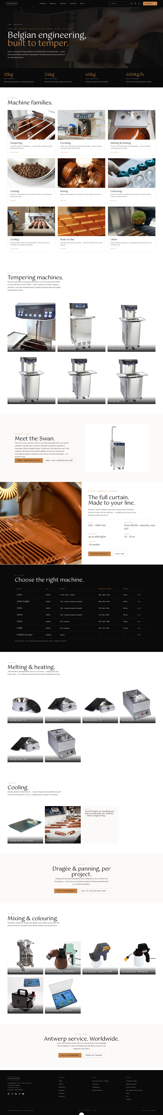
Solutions (63, 3)
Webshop (53, 3)
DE (89, 1110)
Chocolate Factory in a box (134, 1090)
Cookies (153, 1110)
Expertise (73, 3)
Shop (60, 1081)
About (82, 3)
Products (43, 3)
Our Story (95, 1084)
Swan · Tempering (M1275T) (28, 461)
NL (80, 1110)
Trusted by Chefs (131, 1081)
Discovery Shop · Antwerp (100, 1081)
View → (139, 595)
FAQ (127, 1096)
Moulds (61, 1084)
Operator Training (94, 1056)
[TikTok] (19, 1094)
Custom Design (131, 1087)
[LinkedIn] (16, 1094)
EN (83, 1110)
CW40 (19, 614)
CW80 (19, 628)
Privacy (144, 1110)
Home (10, 24)
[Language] (139, 3)
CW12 (19, 594)
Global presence (97, 1090)
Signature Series (131, 1084)
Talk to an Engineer (66, 891)
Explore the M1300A (99, 554)
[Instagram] (9, 1094)
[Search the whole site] (119, 4)
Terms (148, 1110)
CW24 (19, 608)
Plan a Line (119, 554)
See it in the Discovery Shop (93, 891)
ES (95, 1110)
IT (92, 1110)
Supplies (61, 1090)
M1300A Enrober (25, 634)
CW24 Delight (23, 601)
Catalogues (96, 1087)
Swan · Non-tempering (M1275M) (59, 461)
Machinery (62, 1087)
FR (86, 1110)
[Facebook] (12, 1094)
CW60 (19, 621)
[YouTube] (23, 1094)
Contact (150, 3)
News (128, 1093)
